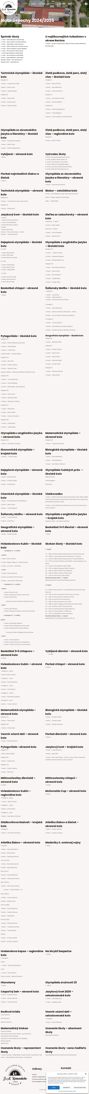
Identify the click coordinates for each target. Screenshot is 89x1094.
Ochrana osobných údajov (40, 1079)
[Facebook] (86, 4)
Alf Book (51, 4)
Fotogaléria (61, 4)
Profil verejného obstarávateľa (41, 1081)
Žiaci (34, 4)
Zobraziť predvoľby (80, 1087)
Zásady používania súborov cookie (67, 1091)
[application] (28, 4)
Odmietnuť (66, 1087)
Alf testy (42, 4)
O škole (25, 4)
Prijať (53, 1087)
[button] (86, 1074)
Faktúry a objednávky (39, 1077)
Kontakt (71, 4)
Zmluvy (34, 1074)
